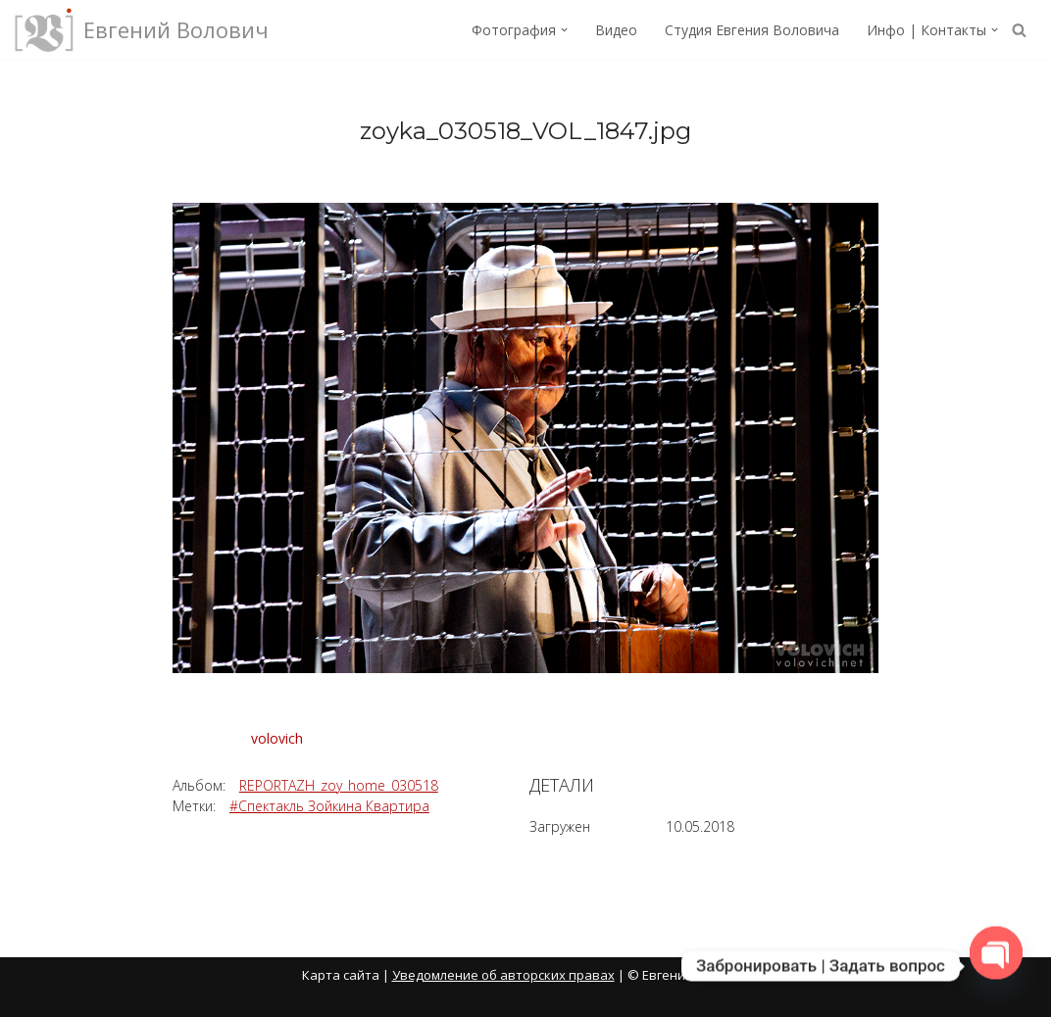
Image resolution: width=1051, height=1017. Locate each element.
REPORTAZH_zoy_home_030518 (338, 785)
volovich (277, 738)
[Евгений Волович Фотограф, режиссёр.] (142, 30)
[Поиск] (1019, 30)
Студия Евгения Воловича (752, 30)
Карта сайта (340, 975)
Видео (616, 30)
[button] (564, 29)
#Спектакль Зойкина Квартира (329, 806)
